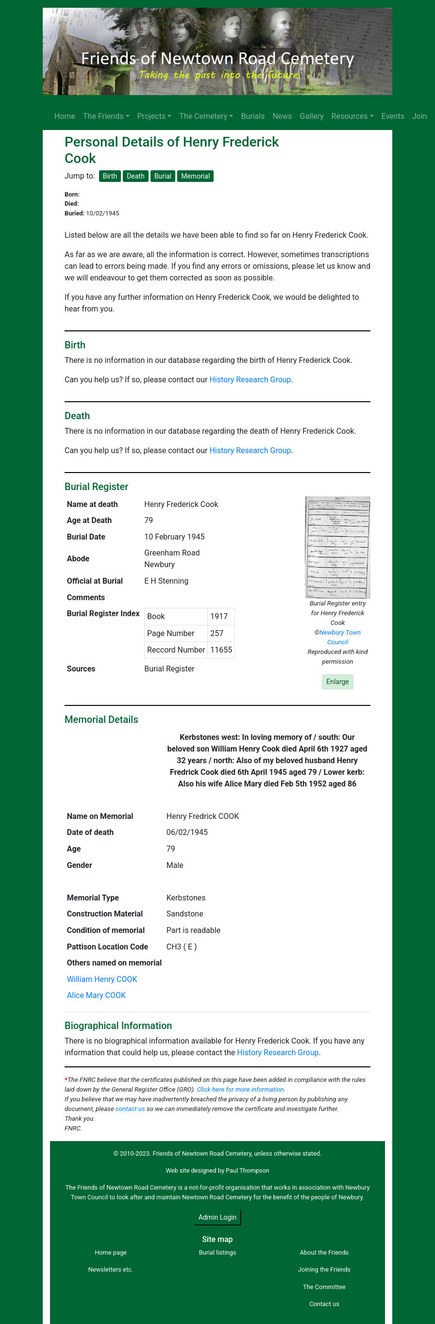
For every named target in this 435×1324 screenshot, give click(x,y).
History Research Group (250, 379)
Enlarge (337, 682)
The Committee (324, 1287)
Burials (253, 116)
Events (393, 116)
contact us (130, 1108)
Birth (110, 176)
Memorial (195, 176)
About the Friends (324, 1252)
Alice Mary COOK (96, 995)
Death (136, 176)
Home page (111, 1252)
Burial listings (217, 1252)
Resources (350, 116)
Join (419, 116)
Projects (151, 116)
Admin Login (217, 1217)
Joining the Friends (324, 1269)
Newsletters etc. (110, 1269)
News (282, 116)
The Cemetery (203, 116)
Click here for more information (240, 1089)
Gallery (312, 116)
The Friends (103, 116)
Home (64, 116)
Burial (163, 176)
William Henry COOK (102, 979)
